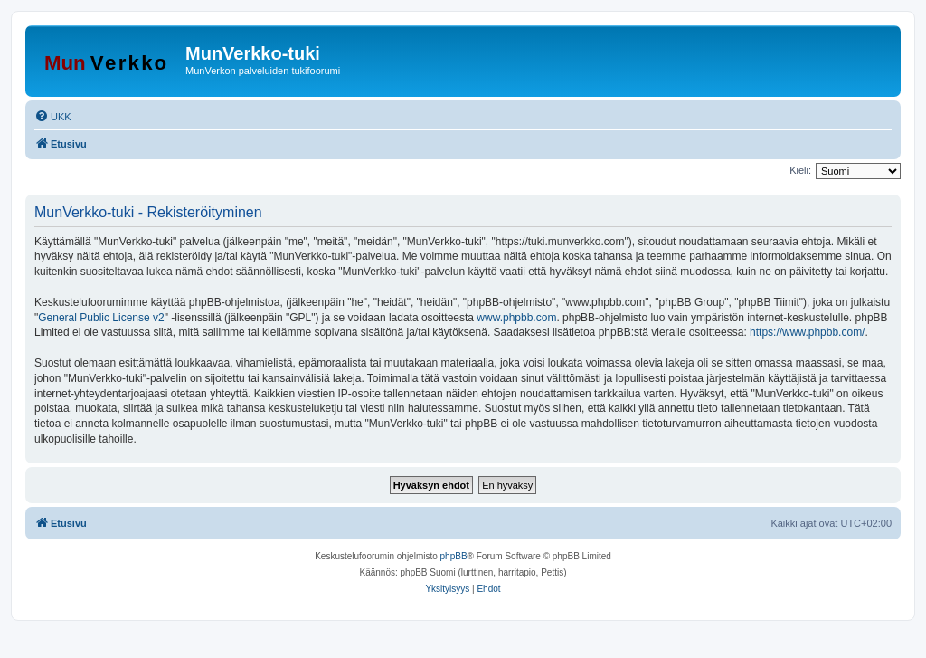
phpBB (454, 556)
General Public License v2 (101, 317)
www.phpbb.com (516, 317)
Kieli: (800, 170)
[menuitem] (52, 117)
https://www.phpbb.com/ (807, 332)
